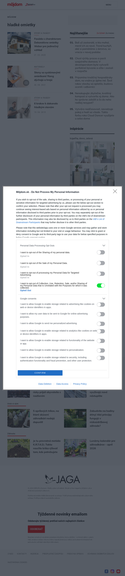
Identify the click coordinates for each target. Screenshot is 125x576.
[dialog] (62, 288)
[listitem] (62, 245)
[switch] (101, 252)
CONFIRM (40, 373)
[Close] (116, 192)
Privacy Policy (80, 384)
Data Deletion (45, 384)
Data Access (62, 384)
